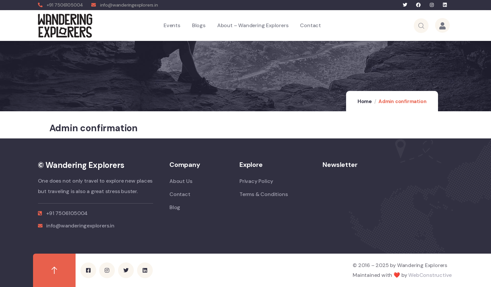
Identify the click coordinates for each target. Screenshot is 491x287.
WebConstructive (430, 275)
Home (365, 101)
